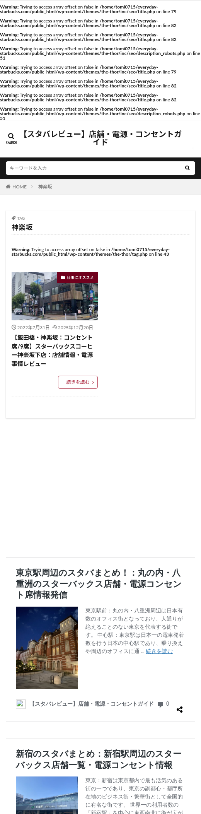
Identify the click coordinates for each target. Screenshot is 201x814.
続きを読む (77, 382)
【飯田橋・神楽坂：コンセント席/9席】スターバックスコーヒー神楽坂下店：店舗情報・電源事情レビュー (52, 350)
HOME (19, 187)
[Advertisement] (100, 488)
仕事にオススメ (80, 277)
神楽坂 (45, 187)
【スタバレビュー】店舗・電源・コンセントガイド (100, 138)
